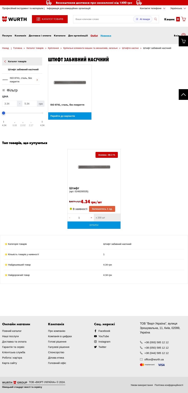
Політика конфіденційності (169, 385)
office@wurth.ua (154, 359)
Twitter (102, 346)
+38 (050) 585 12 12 (156, 347)
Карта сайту (9, 362)
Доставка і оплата (40, 35)
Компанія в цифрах (60, 336)
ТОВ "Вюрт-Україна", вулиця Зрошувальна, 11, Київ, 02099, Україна (160, 328)
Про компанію (56, 330)
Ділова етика (56, 357)
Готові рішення (57, 341)
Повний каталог (12, 330)
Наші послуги (10, 336)
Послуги (7, 35)
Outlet (94, 35)
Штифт (94, 190)
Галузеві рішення (58, 346)
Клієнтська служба (13, 352)
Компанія (20, 35)
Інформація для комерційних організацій (69, 8)
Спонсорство (56, 352)
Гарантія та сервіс (13, 346)
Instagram (105, 341)
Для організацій (78, 35)
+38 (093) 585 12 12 (156, 342)
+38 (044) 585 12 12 (156, 352)
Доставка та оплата (14, 341)
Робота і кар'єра (12, 357)
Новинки (106, 35)
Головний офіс (57, 362)
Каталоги (60, 35)
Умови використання (142, 385)
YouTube (104, 336)
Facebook (104, 330)
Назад (5, 48)
